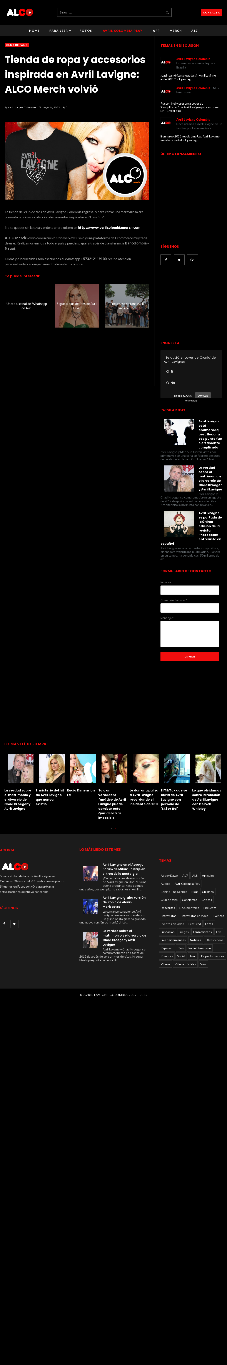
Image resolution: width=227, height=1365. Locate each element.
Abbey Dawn (169, 875)
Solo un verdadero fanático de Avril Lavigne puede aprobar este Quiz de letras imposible (112, 804)
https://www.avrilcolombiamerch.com (109, 227)
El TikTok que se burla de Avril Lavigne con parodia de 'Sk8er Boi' (174, 799)
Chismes (208, 891)
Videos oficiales (185, 964)
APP (156, 30)
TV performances (212, 956)
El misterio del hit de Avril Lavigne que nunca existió (50, 797)
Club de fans (16, 45)
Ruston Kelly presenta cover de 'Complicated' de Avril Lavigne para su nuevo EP (190, 107)
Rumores (167, 956)
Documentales (189, 908)
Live (219, 932)
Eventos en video (172, 924)
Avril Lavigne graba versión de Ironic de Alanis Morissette (124, 902)
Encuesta (210, 908)
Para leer (60, 30)
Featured (195, 924)
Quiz (181, 948)
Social (181, 956)
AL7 (194, 30)
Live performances (173, 940)
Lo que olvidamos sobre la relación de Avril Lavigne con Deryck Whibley (206, 799)
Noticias (195, 940)
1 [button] (111, 831)
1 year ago (185, 79)
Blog (195, 891)
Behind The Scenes (174, 891)
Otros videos (214, 940)
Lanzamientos (202, 932)
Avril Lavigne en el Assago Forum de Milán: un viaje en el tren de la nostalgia (124, 869)
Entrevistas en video (195, 916)
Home (34, 30)
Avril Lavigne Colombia (22, 107)
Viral (203, 964)
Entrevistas (168, 916)
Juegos (184, 932)
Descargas (168, 908)
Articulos (208, 875)
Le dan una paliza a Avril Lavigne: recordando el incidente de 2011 (144, 797)
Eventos (218, 916)
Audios (165, 883)
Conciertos (189, 900)
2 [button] (116, 831)
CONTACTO (211, 12)
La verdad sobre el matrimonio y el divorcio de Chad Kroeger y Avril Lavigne (17, 799)
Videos (165, 964)
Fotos (86, 30)
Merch (176, 30)
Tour (192, 956)
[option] (20, 781)
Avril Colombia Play (122, 30)
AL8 (195, 875)
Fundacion (168, 932)
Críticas (207, 900)
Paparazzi (167, 948)
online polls (191, 400)
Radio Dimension (199, 948)
